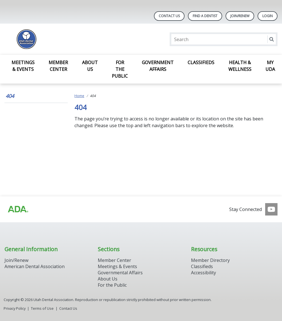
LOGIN (267, 16)
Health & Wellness (239, 65)
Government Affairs (158, 65)
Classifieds (201, 62)
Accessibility (203, 273)
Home (79, 95)
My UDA (270, 65)
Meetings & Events (23, 65)
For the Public (120, 69)
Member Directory (210, 260)
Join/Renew (16, 260)
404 (10, 96)
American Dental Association (34, 266)
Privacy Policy (15, 308)
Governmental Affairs (120, 273)
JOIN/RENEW (239, 16)
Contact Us (169, 16)
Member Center (58, 65)
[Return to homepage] (77, 39)
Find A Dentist (205, 16)
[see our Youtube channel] (271, 209)
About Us (90, 65)
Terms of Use (42, 308)
